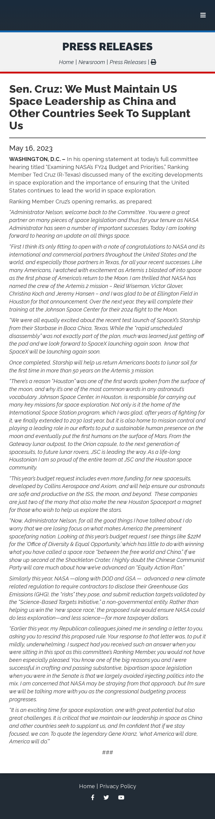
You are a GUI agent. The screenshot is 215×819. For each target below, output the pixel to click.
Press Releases (107, 46)
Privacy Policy (118, 786)
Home (66, 62)
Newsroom (91, 62)
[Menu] (203, 15)
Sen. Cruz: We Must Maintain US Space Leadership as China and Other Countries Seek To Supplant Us (100, 107)
